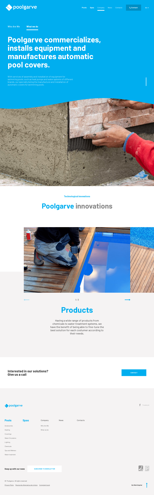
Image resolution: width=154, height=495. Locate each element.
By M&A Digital (137, 485)
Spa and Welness (10, 450)
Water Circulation (10, 438)
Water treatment (10, 454)
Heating (7, 430)
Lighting (7, 442)
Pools (84, 7)
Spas (92, 7)
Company (100, 7)
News (110, 7)
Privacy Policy (9, 485)
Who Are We (45, 426)
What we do (45, 430)
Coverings (8, 434)
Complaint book (44, 485)
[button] (127, 299)
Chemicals (8, 446)
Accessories (9, 426)
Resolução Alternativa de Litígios (26, 485)
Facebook (144, 405)
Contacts (118, 7)
